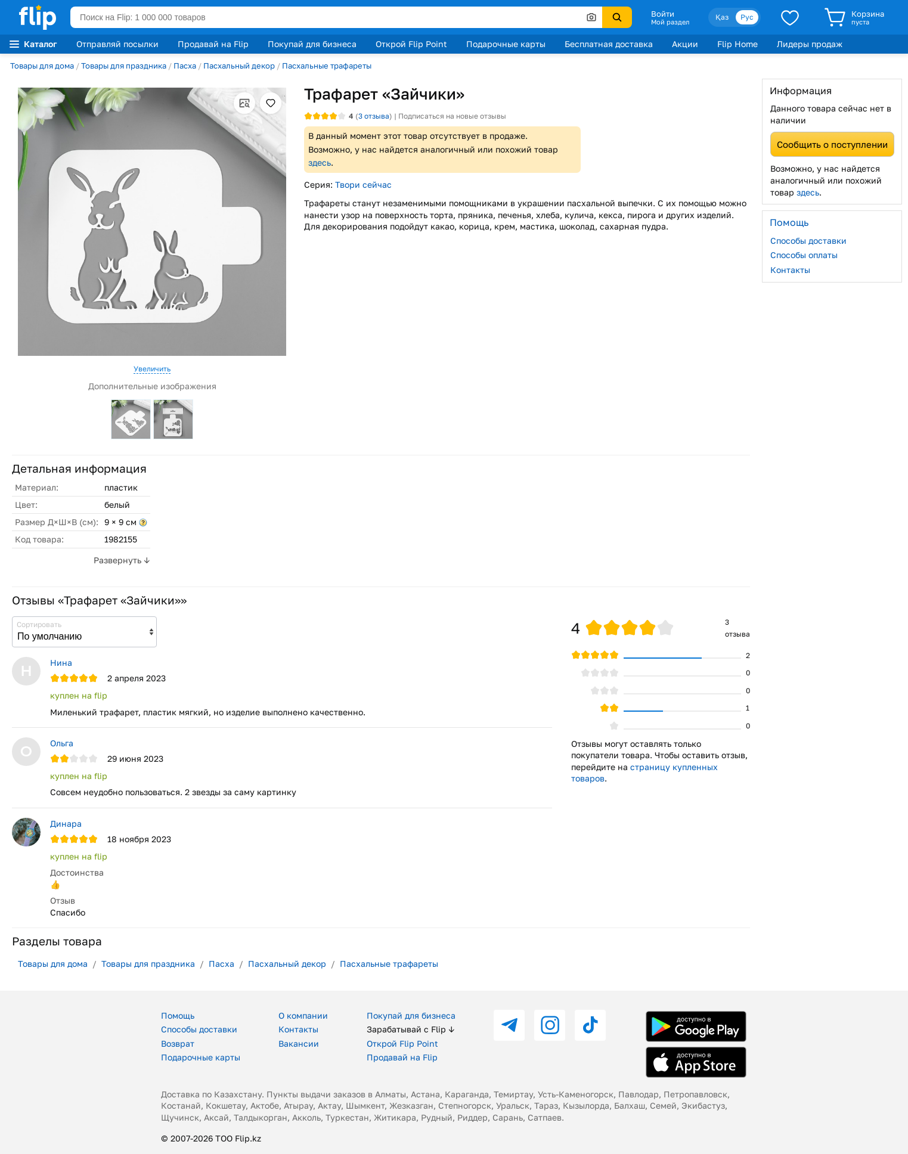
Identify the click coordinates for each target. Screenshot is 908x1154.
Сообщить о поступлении (832, 144)
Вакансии (298, 1043)
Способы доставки (808, 240)
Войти (662, 14)
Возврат (177, 1043)
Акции (685, 44)
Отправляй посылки (117, 44)
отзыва (373, 115)
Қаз (722, 17)
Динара (66, 823)
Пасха (184, 65)
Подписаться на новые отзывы (452, 115)
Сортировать (39, 624)
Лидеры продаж (809, 44)
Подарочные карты (506, 44)
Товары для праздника (123, 65)
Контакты (790, 270)
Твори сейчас (363, 184)
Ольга (61, 743)
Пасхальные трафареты (326, 65)
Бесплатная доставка (609, 44)
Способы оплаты (804, 255)
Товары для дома (42, 65)
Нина (61, 662)
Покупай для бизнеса (312, 44)
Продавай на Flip (213, 44)
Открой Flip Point (411, 44)
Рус (747, 17)
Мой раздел (670, 22)
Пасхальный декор (239, 65)
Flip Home (737, 44)
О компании (303, 1015)
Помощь (177, 1015)
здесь (319, 162)
